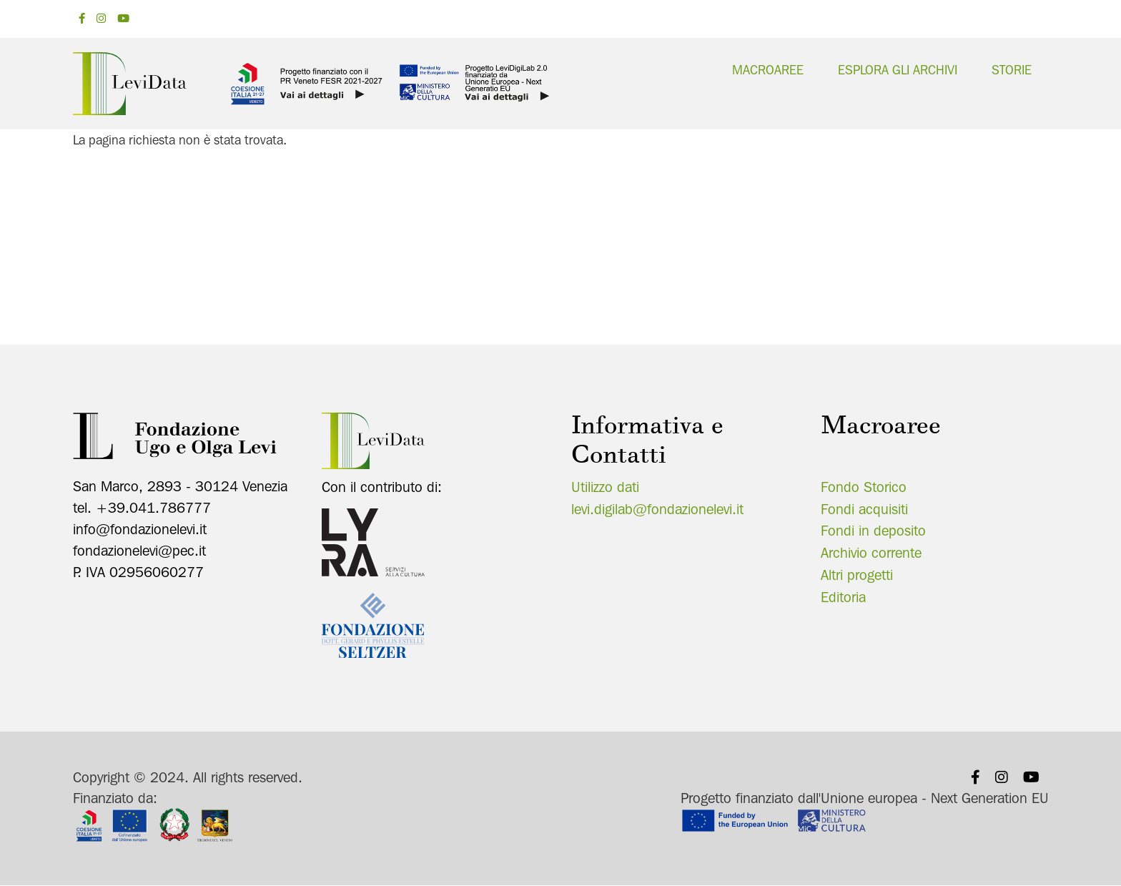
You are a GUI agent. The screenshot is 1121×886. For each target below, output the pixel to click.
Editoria (843, 597)
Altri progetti (857, 575)
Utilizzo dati (605, 487)
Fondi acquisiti (864, 509)
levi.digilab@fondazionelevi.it (657, 509)
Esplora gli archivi (897, 69)
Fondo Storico (864, 487)
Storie (1012, 69)
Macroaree (768, 69)
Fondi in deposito (873, 530)
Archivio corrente (871, 552)
